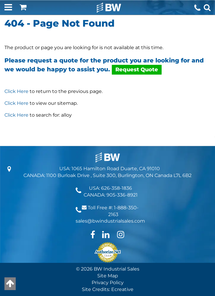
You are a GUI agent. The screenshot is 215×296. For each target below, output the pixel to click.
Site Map (107, 276)
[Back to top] (10, 283)
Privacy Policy (108, 282)
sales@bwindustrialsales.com (110, 221)
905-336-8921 (122, 195)
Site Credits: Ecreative (107, 289)
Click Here (16, 91)
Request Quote (136, 69)
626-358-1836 (116, 188)
